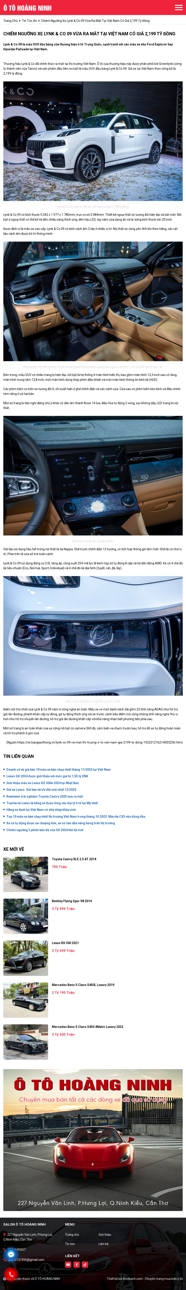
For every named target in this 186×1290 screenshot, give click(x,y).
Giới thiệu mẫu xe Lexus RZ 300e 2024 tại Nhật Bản (42, 783)
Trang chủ (72, 1234)
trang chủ (10, 21)
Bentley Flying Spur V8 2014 (72, 901)
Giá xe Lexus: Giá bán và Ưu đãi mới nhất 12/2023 (41, 789)
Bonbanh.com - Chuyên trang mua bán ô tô (153, 1279)
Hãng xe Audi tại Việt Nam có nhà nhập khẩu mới (41, 809)
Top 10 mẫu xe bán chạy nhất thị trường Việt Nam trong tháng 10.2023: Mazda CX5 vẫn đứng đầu (75, 816)
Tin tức (70, 1244)
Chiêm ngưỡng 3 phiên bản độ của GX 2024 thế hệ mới (44, 830)
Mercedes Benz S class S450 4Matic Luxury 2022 (87, 1027)
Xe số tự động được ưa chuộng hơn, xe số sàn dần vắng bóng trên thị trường (60, 823)
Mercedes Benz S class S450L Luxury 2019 (83, 985)
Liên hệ (103, 1244)
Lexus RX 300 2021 (65, 943)
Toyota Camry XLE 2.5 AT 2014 (74, 859)
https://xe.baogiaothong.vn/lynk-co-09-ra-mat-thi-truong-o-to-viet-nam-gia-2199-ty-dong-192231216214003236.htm (99, 742)
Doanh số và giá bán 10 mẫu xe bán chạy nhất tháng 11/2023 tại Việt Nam (58, 769)
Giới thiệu (105, 1234)
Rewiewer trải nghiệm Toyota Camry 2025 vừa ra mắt (44, 796)
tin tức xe (29, 21)
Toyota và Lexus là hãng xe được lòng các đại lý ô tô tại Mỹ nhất (52, 803)
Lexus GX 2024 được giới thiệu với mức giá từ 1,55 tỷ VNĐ (47, 776)
